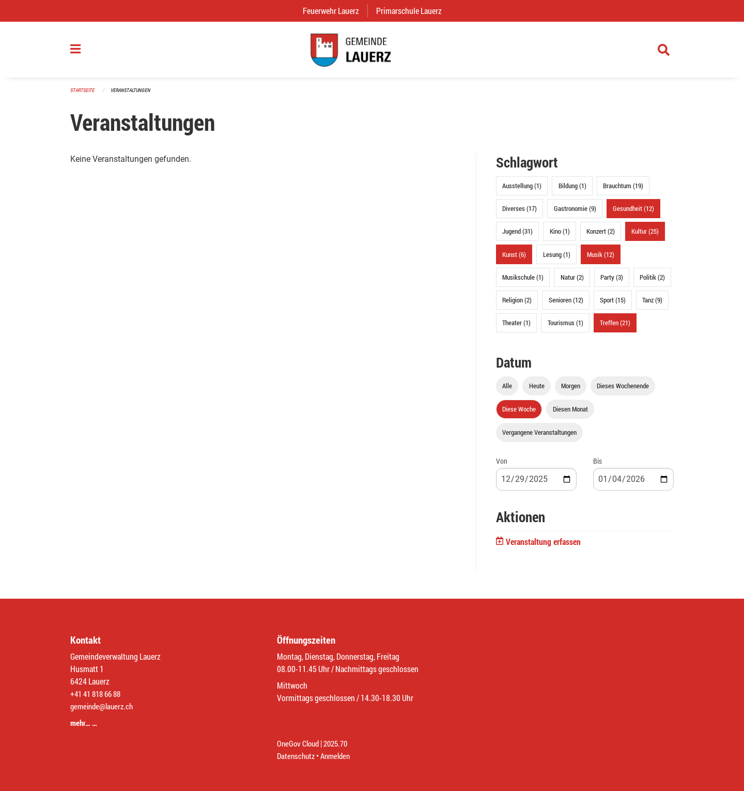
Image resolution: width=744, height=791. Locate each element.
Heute (537, 390)
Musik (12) (600, 258)
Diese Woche (519, 413)
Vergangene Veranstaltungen (539, 436)
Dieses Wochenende (623, 390)
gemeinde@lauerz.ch (104, 706)
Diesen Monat (570, 413)
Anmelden (339, 755)
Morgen (570, 390)
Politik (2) (652, 281)
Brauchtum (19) (623, 190)
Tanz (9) (652, 303)
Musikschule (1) (523, 281)
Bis (597, 465)
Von (501, 465)
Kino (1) (560, 235)
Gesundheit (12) (633, 212)
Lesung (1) (556, 258)
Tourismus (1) (565, 327)
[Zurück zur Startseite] (372, 52)
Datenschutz (297, 755)
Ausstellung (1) (521, 190)
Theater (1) (516, 327)
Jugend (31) (517, 235)
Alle (507, 390)
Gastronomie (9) (575, 212)
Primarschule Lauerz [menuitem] (413, 10)
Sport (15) (613, 303)
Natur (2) (572, 281)
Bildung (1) (572, 190)
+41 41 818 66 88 (98, 693)
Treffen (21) (615, 327)
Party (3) (611, 281)
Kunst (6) (514, 258)
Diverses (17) (519, 212)
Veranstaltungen (135, 94)
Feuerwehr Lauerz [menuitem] (335, 10)
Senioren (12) (566, 303)
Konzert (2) (600, 235)
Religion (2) (517, 303)
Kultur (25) (645, 235)
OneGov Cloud (299, 743)
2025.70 (340, 743)
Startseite (83, 94)
